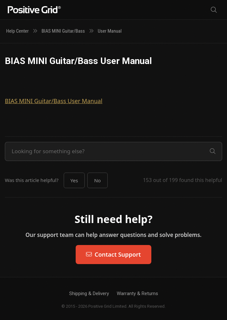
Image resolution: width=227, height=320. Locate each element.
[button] (74, 180)
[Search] (213, 10)
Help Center (17, 31)
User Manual (110, 31)
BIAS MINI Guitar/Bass (63, 31)
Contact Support (113, 254)
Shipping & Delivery (89, 293)
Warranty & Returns (137, 293)
